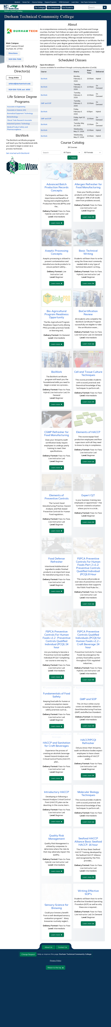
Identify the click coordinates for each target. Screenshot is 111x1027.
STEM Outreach (64, 2)
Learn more (56, 223)
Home (6, 11)
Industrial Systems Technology (18, 124)
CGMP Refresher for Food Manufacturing (56, 433)
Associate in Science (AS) (16, 110)
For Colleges (40, 7)
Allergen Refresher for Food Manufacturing (88, 186)
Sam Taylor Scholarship (88, 2)
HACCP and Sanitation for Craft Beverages (56, 769)
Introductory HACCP (56, 817)
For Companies (54, 7)
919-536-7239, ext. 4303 (19, 89)
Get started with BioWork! (17, 153)
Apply (73, 158)
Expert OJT (88, 495)
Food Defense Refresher (56, 560)
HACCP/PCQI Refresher (88, 769)
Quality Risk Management (56, 862)
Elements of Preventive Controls (57, 497)
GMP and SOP (46, 103)
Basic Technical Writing (88, 252)
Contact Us (62, 972)
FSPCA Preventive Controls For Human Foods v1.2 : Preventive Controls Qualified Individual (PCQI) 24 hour (56, 639)
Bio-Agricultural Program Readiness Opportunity (57, 314)
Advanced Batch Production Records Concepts (56, 187)
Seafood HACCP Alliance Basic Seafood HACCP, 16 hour (88, 866)
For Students (67, 7)
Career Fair (26, 2)
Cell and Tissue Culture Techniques (88, 373)
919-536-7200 (15, 59)
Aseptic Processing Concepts (56, 252)
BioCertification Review (88, 312)
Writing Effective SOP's (88, 917)
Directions (13, 53)
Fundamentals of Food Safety (56, 709)
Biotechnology (12, 117)
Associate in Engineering (16, 107)
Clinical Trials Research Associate (19, 120)
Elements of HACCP (88, 432)
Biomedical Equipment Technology (20, 113)
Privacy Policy (55, 986)
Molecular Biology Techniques (88, 818)
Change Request (28, 979)
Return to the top (56, 993)
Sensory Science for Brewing (56, 931)
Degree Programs (51, 2)
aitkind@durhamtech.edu (19, 84)
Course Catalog (37, 2)
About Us (48, 972)
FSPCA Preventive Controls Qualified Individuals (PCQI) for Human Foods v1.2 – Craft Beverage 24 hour (88, 639)
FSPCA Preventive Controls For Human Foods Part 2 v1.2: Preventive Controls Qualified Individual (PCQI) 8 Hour (88, 566)
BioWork (17, 2)
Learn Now (75, 2)
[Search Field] (96, 7)
